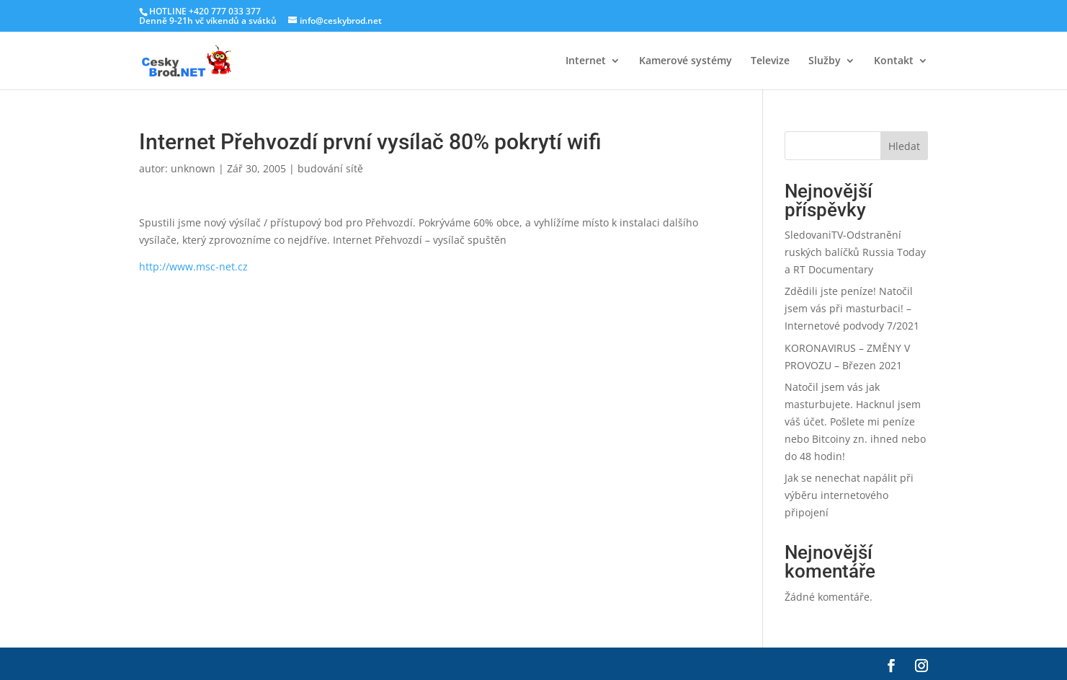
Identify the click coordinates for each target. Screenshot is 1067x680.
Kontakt (894, 61)
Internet (586, 61)
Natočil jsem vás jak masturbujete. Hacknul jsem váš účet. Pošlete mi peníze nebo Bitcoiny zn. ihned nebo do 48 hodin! (855, 421)
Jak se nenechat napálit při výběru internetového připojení (849, 495)
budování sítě (330, 168)
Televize (770, 61)
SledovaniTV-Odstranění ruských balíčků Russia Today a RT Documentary (855, 252)
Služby (824, 61)
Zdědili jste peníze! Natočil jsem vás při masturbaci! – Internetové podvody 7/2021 (852, 308)
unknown (193, 168)
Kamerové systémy (685, 61)
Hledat (904, 146)
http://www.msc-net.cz (193, 266)
